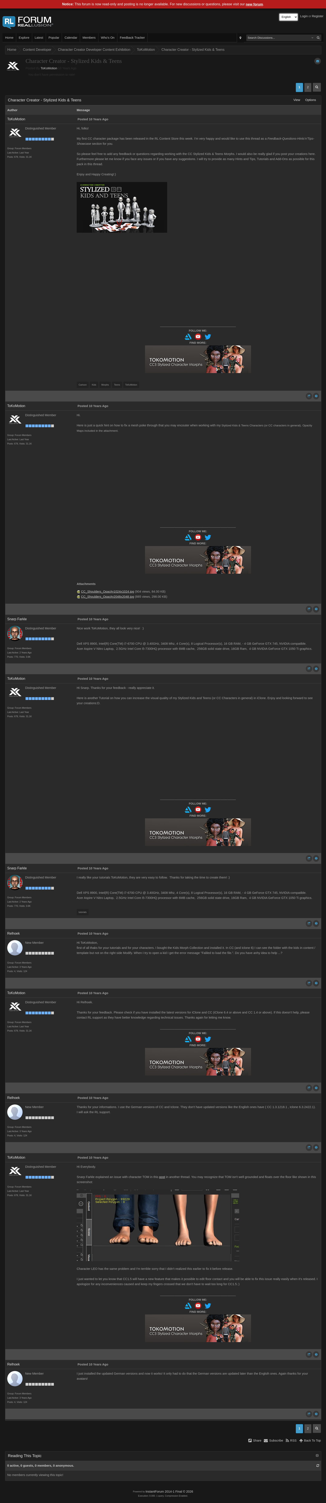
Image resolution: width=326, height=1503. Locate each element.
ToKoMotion (146, 49)
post (162, 1177)
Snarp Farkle (17, 619)
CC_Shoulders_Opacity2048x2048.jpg (107, 596)
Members (89, 37)
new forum (254, 4)
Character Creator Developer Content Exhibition (94, 49)
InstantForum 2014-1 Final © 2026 (169, 1491)
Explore (24, 37)
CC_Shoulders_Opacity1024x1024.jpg (107, 591)
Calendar (71, 37)
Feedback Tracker (132, 37)
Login (304, 16)
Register (317, 16)
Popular (54, 37)
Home (9, 37)
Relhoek (13, 933)
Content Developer (37, 49)
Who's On (107, 37)
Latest (39, 37)
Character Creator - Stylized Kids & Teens (192, 49)
